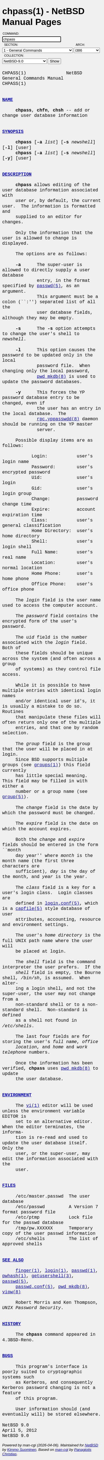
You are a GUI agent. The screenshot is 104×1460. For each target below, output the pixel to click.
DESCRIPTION (17, 174)
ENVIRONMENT (17, 1095)
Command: (12, 33)
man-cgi (61, 1450)
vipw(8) (11, 1292)
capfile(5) (29, 909)
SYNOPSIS (13, 132)
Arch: (83, 44)
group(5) (13, 797)
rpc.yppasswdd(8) (58, 419)
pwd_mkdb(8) (51, 377)
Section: (12, 44)
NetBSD (91, 1445)
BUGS (7, 1356)
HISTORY (11, 1324)
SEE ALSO (13, 1260)
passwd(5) (49, 286)
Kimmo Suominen (21, 1450)
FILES (9, 1186)
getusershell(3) (52, 1276)
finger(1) (27, 1271)
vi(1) (32, 1106)
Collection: (14, 55)
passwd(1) (83, 1271)
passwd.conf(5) (34, 1287)
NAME (7, 100)
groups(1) (46, 765)
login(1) (55, 1271)
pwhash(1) (14, 1276)
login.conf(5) (62, 903)
